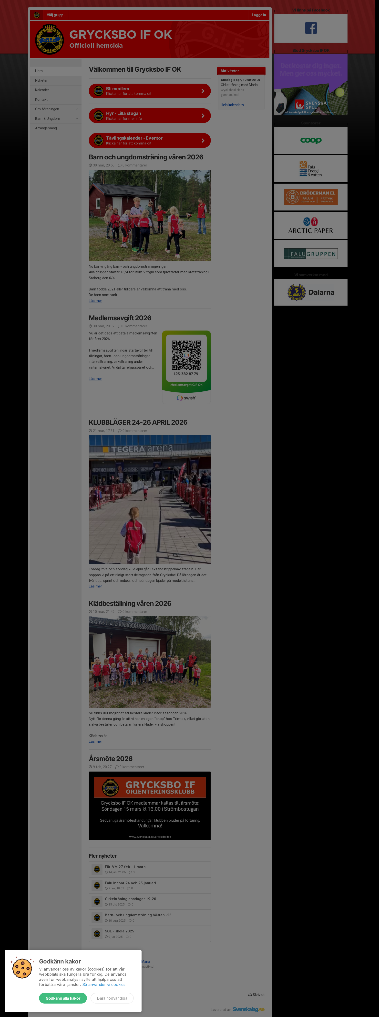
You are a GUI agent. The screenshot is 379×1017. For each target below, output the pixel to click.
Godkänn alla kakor (63, 998)
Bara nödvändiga (112, 998)
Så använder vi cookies (103, 984)
